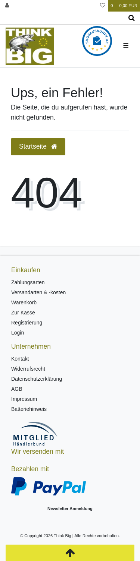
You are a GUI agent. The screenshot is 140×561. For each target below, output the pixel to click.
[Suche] (131, 18)
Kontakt (20, 359)
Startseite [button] (38, 146)
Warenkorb (24, 302)
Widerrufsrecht (28, 369)
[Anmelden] (7, 6)
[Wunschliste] (102, 6)
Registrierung (26, 323)
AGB (16, 389)
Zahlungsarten (28, 282)
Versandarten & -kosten (38, 292)
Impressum (24, 399)
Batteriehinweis (29, 409)
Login (17, 333)
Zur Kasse (23, 313)
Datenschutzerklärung (36, 379)
